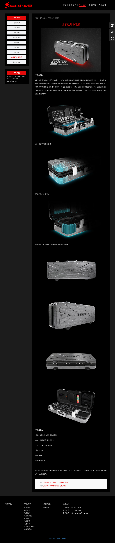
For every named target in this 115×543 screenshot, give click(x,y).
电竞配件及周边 (16, 57)
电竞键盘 (16, 47)
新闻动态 (92, 5)
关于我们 (72, 5)
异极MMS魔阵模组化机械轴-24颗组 (55, 482)
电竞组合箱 (17, 62)
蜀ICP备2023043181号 (57, 538)
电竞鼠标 (16, 32)
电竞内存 (16, 23)
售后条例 (102, 5)
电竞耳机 (16, 52)
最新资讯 (46, 508)
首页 (64, 5)
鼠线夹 (16, 42)
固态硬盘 (16, 28)
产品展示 (82, 5)
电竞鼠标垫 (17, 37)
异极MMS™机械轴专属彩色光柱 (54, 486)
